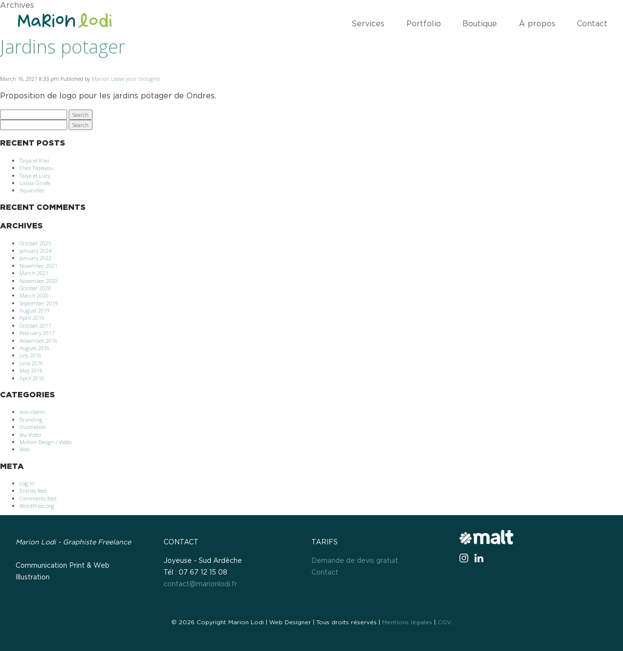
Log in (27, 483)
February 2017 (37, 332)
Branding (30, 419)
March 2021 (34, 273)
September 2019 (38, 303)
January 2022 (35, 257)
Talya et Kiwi (34, 160)
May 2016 (31, 370)
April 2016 (31, 378)
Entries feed (33, 490)
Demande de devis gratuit (355, 561)
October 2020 (35, 288)
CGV (444, 622)
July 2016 (30, 355)
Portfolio (423, 24)
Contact (592, 24)
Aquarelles (31, 190)
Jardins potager (62, 46)
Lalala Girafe (34, 182)
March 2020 (34, 295)
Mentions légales (407, 622)
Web (24, 449)
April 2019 (31, 317)
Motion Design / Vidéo (45, 442)
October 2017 (35, 325)
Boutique (479, 24)
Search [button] (81, 114)
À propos (537, 24)
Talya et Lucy (34, 175)
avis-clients (32, 411)
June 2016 (31, 363)
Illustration (32, 426)
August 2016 (34, 348)
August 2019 (34, 310)
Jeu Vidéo (30, 434)
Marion (101, 78)
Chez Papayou (36, 167)
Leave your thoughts (135, 78)
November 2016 (38, 340)
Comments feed (37, 498)
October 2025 (35, 243)
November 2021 (38, 265)
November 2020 (38, 280)
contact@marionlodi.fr (200, 584)
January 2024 (35, 250)
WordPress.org (36, 505)
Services (368, 24)
